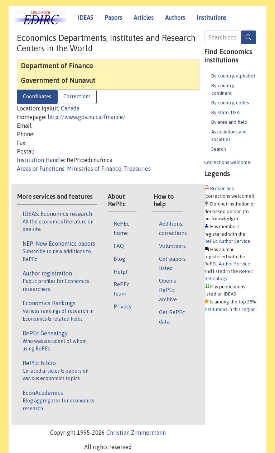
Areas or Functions (40, 168)
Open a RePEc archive (168, 289)
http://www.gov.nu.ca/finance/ (86, 117)
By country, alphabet (233, 76)
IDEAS (85, 17)
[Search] (248, 37)
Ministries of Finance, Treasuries (109, 168)
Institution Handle (40, 160)
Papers (113, 17)
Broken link (222, 188)
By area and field (229, 122)
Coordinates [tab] (37, 96)
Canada (70, 108)
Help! (120, 271)
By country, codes (230, 102)
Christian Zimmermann (136, 432)
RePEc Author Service (227, 241)
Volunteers (172, 245)
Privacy (122, 306)
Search (218, 149)
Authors (175, 17)
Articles (144, 17)
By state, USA (225, 112)
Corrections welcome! (228, 162)
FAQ (119, 245)
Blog (119, 258)
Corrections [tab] (77, 96)
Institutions (211, 17)
